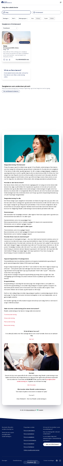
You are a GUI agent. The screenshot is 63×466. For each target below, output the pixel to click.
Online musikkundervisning (31, 450)
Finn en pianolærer (29, 430)
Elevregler (4, 460)
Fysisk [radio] (46, 18)
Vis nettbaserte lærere (10, 91)
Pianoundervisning (9, 322)
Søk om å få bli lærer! (52, 444)
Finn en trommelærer (30, 440)
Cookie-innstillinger (49, 460)
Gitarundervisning (9, 318)
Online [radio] (52, 18)
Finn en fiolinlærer (29, 447)
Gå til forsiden (31, 385)
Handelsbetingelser (32, 460)
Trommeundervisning (10, 314)
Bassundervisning (9, 325)
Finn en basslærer (29, 443)
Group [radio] (38, 18)
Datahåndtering (17, 460)
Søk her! (31, 339)
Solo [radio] (32, 18)
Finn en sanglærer (29, 437)
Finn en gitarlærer (29, 434)
